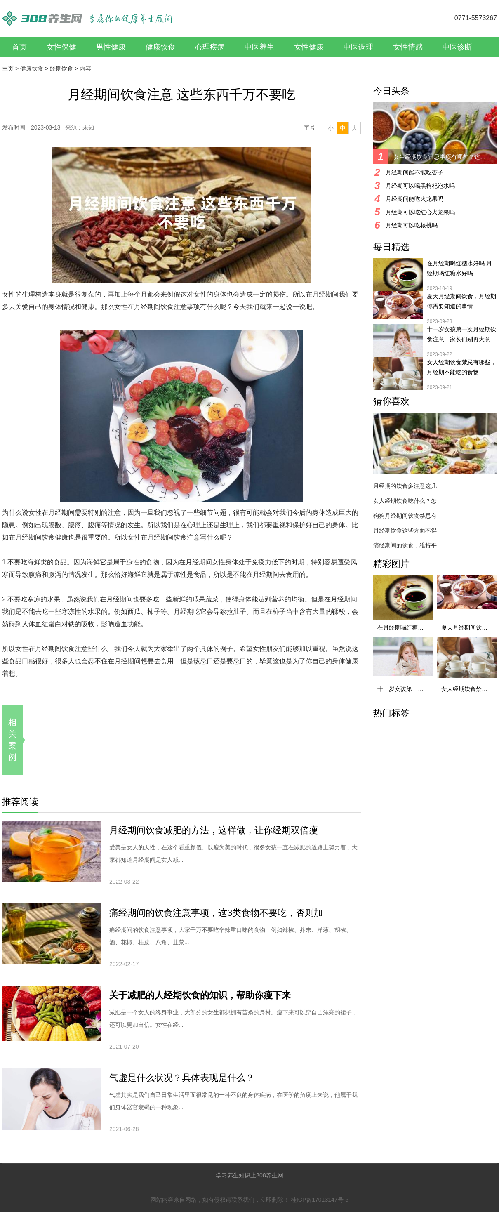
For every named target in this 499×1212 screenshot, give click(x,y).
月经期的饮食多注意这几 (405, 486)
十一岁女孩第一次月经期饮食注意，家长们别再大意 (461, 334)
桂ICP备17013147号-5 (319, 1199)
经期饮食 (61, 68)
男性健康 (111, 47)
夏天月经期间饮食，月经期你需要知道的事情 (461, 301)
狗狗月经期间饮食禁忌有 (405, 515)
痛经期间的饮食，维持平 (405, 545)
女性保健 (61, 47)
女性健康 (309, 47)
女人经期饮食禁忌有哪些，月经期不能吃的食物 (461, 367)
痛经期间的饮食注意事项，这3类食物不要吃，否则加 (216, 913)
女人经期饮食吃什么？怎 (405, 501)
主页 (8, 68)
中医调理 (358, 47)
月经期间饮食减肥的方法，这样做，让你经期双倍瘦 (213, 830)
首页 (19, 47)
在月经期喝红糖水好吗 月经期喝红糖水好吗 (459, 268)
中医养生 (259, 47)
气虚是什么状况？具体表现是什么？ (181, 1078)
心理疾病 (210, 47)
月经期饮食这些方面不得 (405, 530)
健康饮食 (160, 47)
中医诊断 (457, 47)
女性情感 (408, 47)
